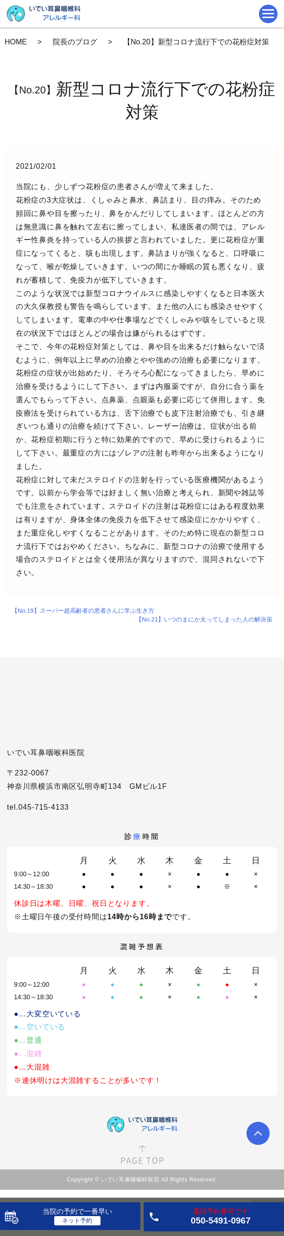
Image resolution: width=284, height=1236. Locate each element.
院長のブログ (75, 42)
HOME (16, 42)
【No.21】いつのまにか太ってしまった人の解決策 (204, 619)
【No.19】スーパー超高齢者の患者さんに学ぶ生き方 (83, 610)
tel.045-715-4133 (38, 807)
